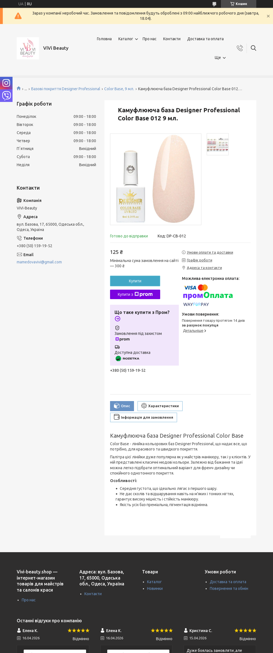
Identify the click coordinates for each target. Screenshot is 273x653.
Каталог (125, 39)
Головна (104, 39)
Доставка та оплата (205, 39)
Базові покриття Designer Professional (65, 89)
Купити (135, 281)
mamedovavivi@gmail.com (39, 262)
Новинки (155, 588)
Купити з (135, 294)
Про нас (150, 39)
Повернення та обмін (229, 588)
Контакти (172, 39)
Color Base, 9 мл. (119, 89)
